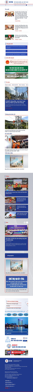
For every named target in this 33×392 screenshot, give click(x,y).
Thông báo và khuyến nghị (12, 303)
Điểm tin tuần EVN (15, 84)
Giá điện (8, 305)
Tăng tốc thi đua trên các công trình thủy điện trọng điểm (21, 207)
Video (7, 176)
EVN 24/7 (7, 195)
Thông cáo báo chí (10, 114)
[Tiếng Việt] (16, 1)
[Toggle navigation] (5, 5)
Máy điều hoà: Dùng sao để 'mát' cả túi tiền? (15, 273)
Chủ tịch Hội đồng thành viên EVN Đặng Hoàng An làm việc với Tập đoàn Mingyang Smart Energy (16, 102)
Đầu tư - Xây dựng (22, 84)
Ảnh (7, 222)
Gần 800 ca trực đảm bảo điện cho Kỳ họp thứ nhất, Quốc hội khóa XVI (21, 199)
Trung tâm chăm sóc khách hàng (13, 308)
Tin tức (8, 82)
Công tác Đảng (17, 20)
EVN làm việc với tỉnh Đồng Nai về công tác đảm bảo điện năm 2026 (21, 36)
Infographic (10, 255)
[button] (27, 82)
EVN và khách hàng (12, 301)
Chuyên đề (10, 43)
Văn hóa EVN (10, 327)
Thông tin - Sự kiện (18, 30)
